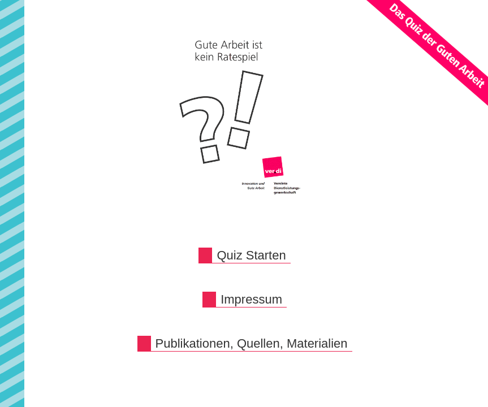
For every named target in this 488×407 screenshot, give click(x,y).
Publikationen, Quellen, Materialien (252, 343)
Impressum (251, 299)
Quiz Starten (251, 255)
